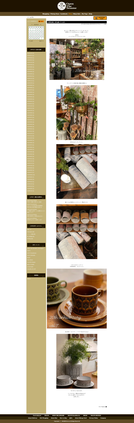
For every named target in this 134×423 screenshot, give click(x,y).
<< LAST (31, 41)
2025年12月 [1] (30, 53)
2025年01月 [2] (30, 60)
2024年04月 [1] (30, 73)
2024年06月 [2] (30, 71)
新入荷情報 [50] (30, 236)
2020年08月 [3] (30, 170)
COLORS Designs (31, 262)
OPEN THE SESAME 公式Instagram (35, 248)
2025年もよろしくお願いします (34, 219)
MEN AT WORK (30, 264)
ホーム (28, 17)
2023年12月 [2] (30, 78)
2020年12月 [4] (30, 161)
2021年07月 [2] (30, 145)
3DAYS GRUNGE (31, 255)
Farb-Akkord (30, 260)
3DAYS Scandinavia (31, 253)
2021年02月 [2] (30, 156)
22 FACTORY (30, 266)
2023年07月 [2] (30, 90)
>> (40, 24)
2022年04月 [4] (30, 124)
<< (32, 24)
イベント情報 (103, 24)
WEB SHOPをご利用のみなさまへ (35, 216)
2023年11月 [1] (30, 80)
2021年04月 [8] (30, 151)
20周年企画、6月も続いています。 (56, 22)
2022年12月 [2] (30, 106)
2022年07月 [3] (30, 117)
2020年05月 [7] (30, 177)
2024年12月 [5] (30, 62)
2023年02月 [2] (30, 101)
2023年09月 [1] (30, 85)
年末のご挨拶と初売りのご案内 (34, 202)
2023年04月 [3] (30, 96)
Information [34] (30, 231)
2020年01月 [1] (30, 181)
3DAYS (28, 250)
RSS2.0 (29, 278)
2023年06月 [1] (30, 92)
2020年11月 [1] (30, 163)
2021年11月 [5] (30, 135)
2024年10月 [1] (30, 64)
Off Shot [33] (30, 238)
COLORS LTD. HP (31, 269)
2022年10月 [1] (30, 110)
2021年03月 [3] (30, 154)
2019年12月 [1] (30, 184)
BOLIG (28, 257)
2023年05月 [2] (30, 94)
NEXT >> (41, 41)
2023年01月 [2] (30, 103)
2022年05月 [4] (30, 122)
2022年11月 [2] (30, 108)
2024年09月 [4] (30, 67)
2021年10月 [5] (30, 138)
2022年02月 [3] (30, 129)
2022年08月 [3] (30, 115)
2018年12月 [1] (30, 190)
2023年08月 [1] (30, 87)
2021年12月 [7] (30, 133)
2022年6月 (36, 24)
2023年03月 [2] (30, 99)
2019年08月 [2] (30, 188)
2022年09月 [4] (30, 112)
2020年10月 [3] (30, 165)
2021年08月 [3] (30, 142)
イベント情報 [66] (31, 234)
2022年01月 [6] (30, 131)
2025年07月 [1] (30, 55)
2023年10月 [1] (30, 83)
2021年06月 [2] (30, 147)
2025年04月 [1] (30, 57)
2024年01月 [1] (30, 76)
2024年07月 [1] (30, 69)
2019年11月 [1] (30, 186)
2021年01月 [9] (30, 158)
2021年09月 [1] (30, 140)
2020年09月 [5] (30, 168)
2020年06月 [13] (31, 174)
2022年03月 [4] (30, 126)
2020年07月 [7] (30, 172)
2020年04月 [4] (30, 179)
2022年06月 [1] (30, 119)
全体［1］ (29, 229)
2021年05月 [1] (30, 149)
